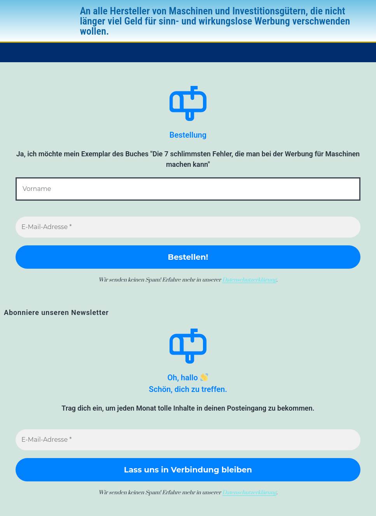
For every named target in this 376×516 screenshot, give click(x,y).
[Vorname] (188, 189)
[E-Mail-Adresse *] (188, 227)
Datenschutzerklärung (249, 279)
